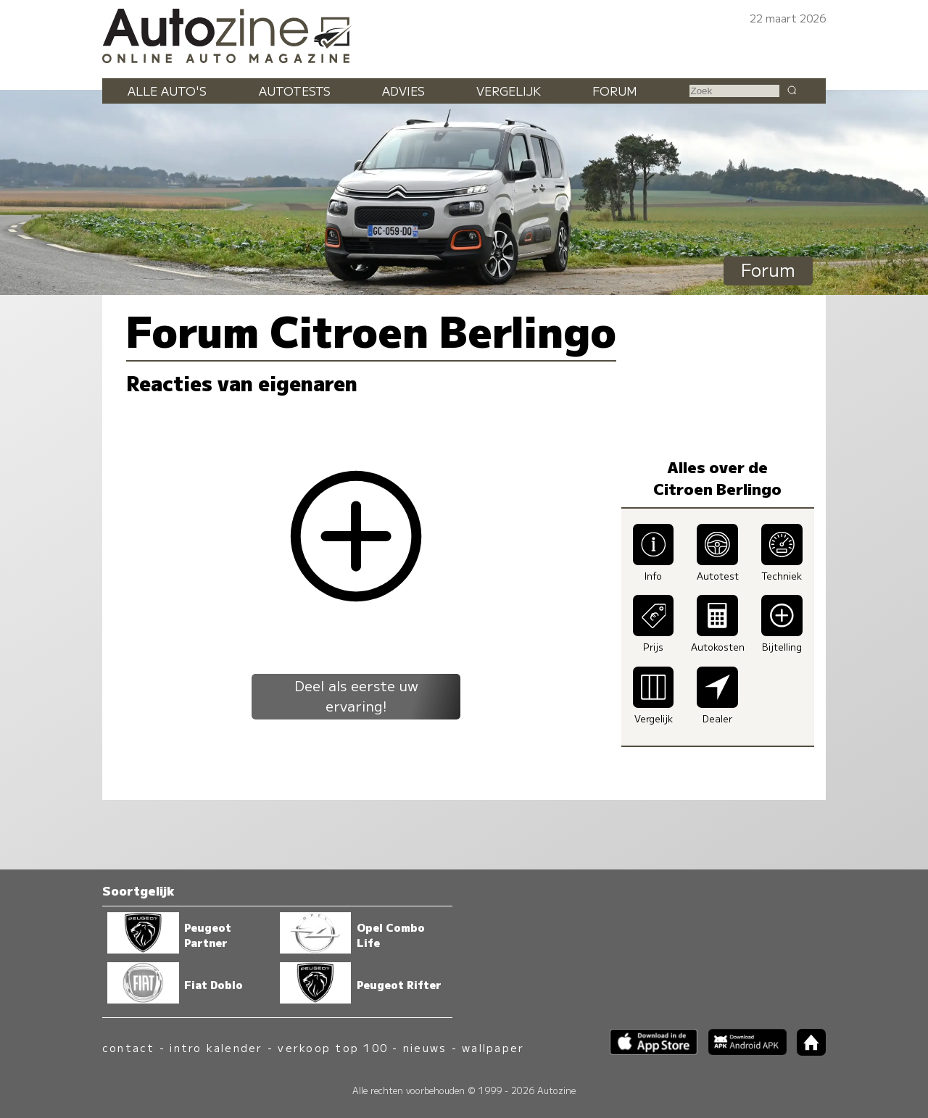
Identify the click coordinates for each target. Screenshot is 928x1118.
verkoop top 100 (333, 1047)
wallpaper (493, 1047)
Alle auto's (167, 90)
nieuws (425, 1047)
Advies (403, 90)
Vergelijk (508, 90)
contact (128, 1047)
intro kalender (216, 1047)
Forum (614, 90)
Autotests (295, 90)
